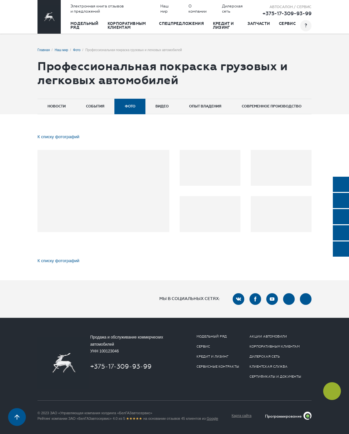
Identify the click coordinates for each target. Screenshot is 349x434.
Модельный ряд (84, 25)
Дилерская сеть (232, 9)
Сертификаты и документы (275, 377)
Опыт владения (205, 106)
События (95, 106)
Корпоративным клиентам (127, 25)
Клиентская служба (268, 367)
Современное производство (271, 106)
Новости (57, 106)
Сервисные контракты (217, 367)
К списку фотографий (58, 136)
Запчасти (259, 23)
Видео (162, 106)
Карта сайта (241, 415)
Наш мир (164, 9)
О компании (197, 9)
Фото (130, 106)
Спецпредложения (181, 23)
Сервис (287, 23)
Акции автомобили (268, 337)
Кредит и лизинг (223, 25)
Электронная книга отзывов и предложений (97, 9)
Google (212, 418)
